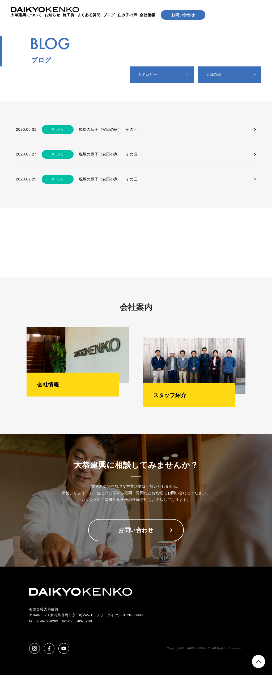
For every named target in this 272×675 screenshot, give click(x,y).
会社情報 (147, 15)
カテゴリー (148, 74)
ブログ (109, 15)
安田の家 (213, 74)
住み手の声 (127, 15)
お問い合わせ (183, 15)
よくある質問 (89, 15)
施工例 (68, 15)
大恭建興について (26, 15)
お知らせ (52, 15)
